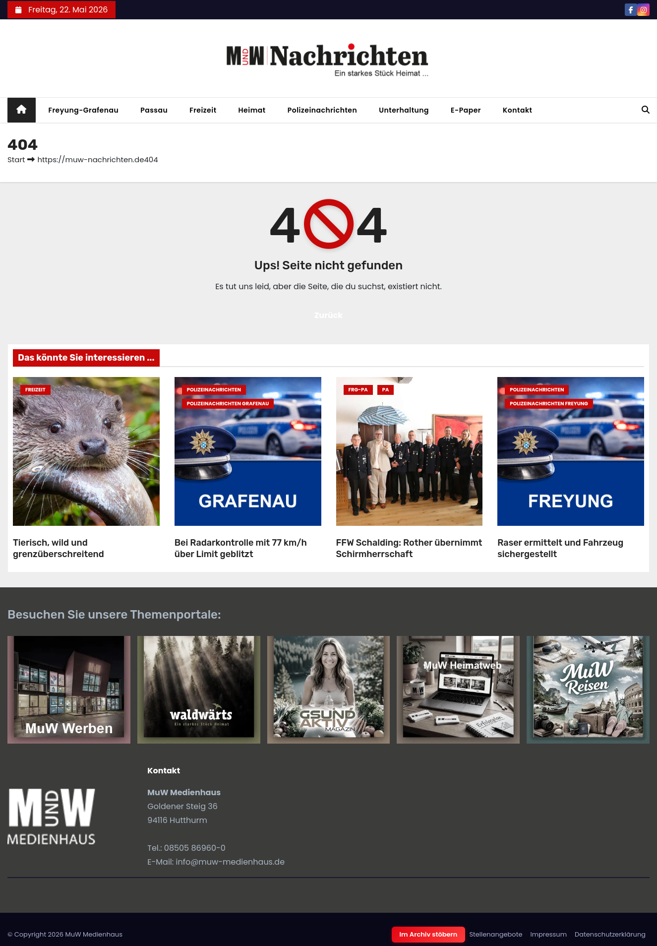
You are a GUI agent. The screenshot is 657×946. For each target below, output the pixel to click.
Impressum (548, 934)
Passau (154, 110)
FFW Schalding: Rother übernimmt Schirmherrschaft (409, 548)
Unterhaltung (404, 110)
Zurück (328, 315)
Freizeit (202, 110)
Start (16, 159)
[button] (646, 110)
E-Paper (466, 110)
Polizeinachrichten (323, 110)
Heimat (252, 110)
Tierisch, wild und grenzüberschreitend (58, 548)
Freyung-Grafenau (84, 110)
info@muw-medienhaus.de (230, 862)
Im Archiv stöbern (429, 934)
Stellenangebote (495, 934)
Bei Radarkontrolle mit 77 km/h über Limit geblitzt (241, 548)
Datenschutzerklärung (610, 934)
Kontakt (518, 110)
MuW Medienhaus (93, 934)
